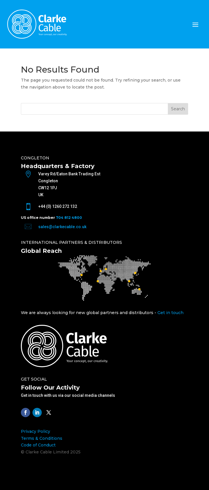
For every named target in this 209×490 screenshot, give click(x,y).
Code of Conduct (38, 445)
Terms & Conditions (41, 438)
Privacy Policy (35, 431)
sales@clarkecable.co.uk (62, 226)
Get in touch (170, 312)
